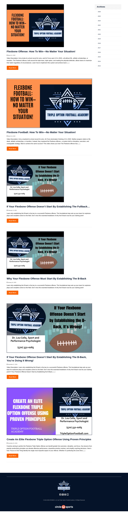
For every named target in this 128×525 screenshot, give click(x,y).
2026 (99, 11)
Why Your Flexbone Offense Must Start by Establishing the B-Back (46, 278)
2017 (99, 48)
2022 (99, 25)
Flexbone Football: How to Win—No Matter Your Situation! (41, 132)
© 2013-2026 (46, 500)
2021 (99, 29)
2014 (99, 61)
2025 (99, 16)
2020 (99, 34)
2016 (99, 52)
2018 (99, 43)
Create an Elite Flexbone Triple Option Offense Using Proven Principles (49, 439)
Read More (12, 68)
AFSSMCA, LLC (53, 500)
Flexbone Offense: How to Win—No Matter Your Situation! (41, 51)
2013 (99, 66)
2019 (99, 38)
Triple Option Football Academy (67, 500)
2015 (99, 57)
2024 (99, 20)
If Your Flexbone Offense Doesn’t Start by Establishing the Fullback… (48, 206)
